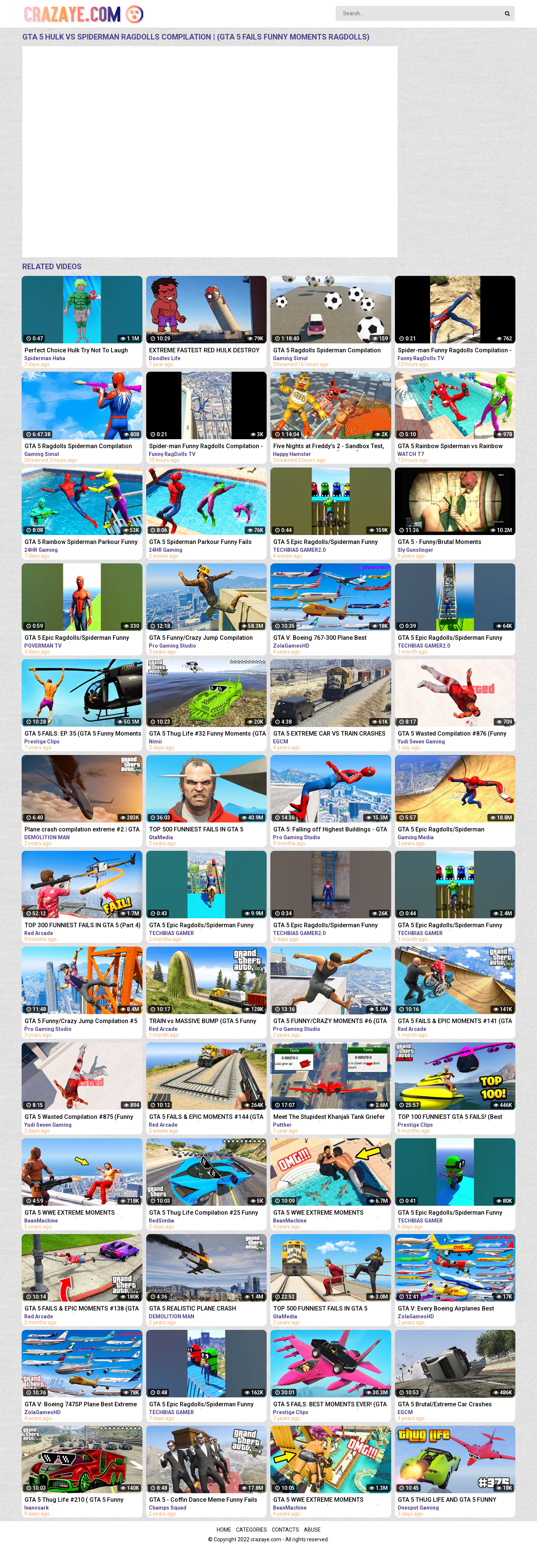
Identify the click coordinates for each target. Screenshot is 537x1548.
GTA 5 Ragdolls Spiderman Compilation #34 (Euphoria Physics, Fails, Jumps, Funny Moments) (78, 447)
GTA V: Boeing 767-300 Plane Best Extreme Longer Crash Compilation (321, 638)
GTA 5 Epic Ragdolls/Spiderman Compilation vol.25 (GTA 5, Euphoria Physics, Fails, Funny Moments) (447, 830)
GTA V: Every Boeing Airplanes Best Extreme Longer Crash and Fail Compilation (446, 1309)
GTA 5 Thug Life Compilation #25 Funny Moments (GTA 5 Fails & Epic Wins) (203, 1213)
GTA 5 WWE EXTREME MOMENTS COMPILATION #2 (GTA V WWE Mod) (74, 1213)
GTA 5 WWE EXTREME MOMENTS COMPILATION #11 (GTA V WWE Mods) (326, 1213)
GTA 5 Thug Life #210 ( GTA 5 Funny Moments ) (74, 1500)
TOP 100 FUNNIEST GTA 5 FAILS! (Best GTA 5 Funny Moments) (450, 1117)
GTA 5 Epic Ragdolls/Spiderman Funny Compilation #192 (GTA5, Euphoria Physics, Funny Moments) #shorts (450, 926)
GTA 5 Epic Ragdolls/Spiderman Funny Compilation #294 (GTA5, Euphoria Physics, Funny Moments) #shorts (201, 1405)
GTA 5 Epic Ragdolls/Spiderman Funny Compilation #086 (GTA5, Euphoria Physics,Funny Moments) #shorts (201, 926)
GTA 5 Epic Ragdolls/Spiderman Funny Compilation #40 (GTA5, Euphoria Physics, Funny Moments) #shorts (456, 638)
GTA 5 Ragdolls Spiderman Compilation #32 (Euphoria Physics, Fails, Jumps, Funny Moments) (327, 351)
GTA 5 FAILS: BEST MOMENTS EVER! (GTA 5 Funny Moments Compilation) (330, 1405)
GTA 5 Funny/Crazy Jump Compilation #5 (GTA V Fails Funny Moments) (81, 1021)
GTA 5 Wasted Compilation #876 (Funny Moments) (452, 734)
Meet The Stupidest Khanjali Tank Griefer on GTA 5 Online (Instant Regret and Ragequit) (329, 1117)
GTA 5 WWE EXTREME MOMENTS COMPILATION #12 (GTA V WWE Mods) (326, 1500)
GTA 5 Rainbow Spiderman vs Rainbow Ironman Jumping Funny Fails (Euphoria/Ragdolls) (450, 447)
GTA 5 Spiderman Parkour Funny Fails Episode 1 (200, 542)
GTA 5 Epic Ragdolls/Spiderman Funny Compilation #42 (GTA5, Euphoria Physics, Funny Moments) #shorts (331, 542)
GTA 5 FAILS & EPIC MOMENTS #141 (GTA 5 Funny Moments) (455, 1021)
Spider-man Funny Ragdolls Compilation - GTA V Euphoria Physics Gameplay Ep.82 (455, 351)
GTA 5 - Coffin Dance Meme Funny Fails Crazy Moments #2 (203, 1500)
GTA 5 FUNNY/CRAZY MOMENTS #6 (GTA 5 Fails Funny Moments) (330, 1021)
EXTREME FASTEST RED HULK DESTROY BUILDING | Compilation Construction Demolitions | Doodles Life (204, 351)
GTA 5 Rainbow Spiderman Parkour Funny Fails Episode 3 (81, 542)
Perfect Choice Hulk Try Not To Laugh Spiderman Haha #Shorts (76, 351)
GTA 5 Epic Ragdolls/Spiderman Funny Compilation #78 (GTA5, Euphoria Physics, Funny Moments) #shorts (331, 926)
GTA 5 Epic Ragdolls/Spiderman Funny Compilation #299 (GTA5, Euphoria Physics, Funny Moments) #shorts (450, 1213)
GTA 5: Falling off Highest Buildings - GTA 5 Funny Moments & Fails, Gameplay (330, 830)
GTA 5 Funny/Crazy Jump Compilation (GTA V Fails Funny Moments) (201, 638)
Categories (251, 1530)
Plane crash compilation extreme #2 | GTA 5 (82, 830)
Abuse (312, 1530)
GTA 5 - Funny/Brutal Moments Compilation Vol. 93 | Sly (439, 542)
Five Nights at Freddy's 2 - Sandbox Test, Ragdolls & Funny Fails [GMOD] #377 (328, 447)
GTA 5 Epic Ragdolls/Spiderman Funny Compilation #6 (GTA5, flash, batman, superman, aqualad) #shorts (77, 638)
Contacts (285, 1530)
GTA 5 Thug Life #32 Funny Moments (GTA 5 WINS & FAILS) (207, 734)
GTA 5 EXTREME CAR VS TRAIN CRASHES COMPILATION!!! (329, 734)
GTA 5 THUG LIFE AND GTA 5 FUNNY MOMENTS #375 (447, 1500)
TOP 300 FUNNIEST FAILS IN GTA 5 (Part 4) (83, 925)
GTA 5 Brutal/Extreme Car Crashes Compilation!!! (445, 1405)
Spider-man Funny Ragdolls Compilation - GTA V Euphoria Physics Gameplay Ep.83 (206, 447)
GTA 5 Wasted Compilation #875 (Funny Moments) (79, 1117)
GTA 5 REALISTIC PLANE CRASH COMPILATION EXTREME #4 (192, 1309)
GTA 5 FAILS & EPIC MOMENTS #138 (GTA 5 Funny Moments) (82, 1309)
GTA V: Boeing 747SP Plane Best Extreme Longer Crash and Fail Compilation (81, 1405)
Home (224, 1530)
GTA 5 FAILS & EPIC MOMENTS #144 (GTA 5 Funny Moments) (206, 1117)
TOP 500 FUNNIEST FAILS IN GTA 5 (196, 829)
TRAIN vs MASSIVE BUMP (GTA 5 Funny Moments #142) (202, 1021)
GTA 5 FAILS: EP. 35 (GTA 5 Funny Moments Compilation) (83, 734)
